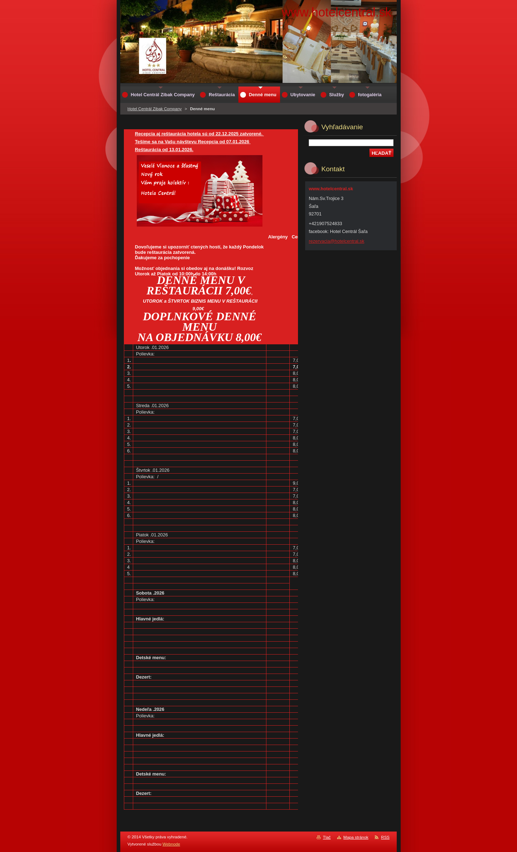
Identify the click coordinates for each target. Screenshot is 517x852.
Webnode (171, 844)
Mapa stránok (355, 837)
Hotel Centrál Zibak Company (154, 109)
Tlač (327, 837)
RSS (385, 837)
